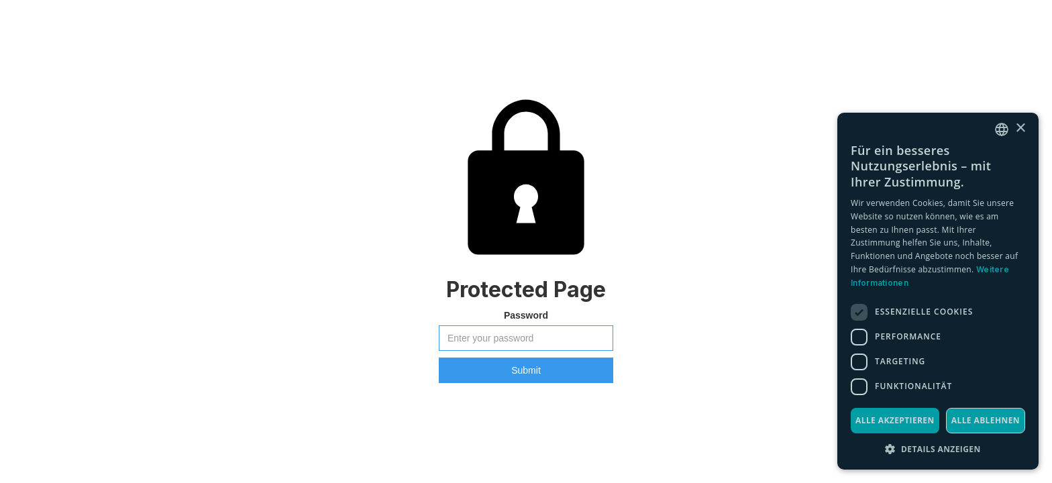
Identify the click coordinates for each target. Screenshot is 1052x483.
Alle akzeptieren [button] (895, 420)
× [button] (1020, 128)
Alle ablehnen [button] (985, 420)
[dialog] (938, 291)
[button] (938, 449)
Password (526, 315)
